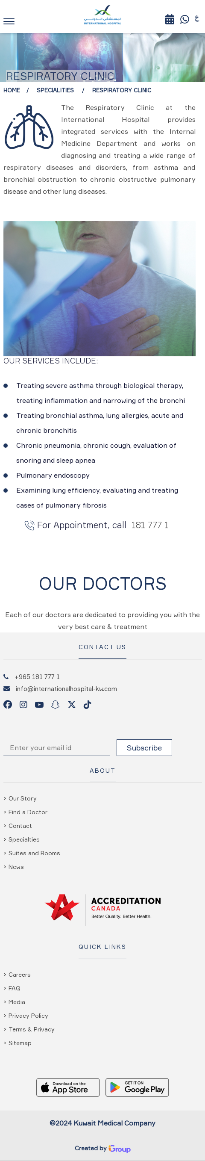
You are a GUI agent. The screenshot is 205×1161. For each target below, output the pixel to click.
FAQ (14, 988)
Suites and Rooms (34, 853)
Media (17, 1001)
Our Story (23, 798)
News (16, 866)
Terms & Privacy (32, 1029)
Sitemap (20, 1042)
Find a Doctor (28, 811)
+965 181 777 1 (37, 676)
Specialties (24, 839)
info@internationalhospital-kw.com (66, 688)
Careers (20, 974)
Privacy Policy (28, 1015)
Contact (20, 825)
